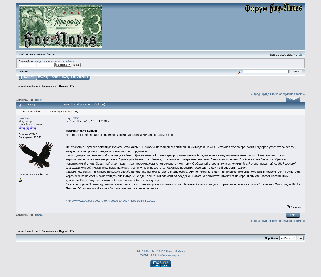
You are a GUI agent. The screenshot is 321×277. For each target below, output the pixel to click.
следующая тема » (292, 94)
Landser (24, 118)
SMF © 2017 (158, 251)
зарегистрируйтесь (62, 61)
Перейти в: (271, 238)
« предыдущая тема (264, 94)
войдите (40, 61)
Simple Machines (175, 251)
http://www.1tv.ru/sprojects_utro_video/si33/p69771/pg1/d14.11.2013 (110, 200)
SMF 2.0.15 (142, 251)
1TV (76, 118)
